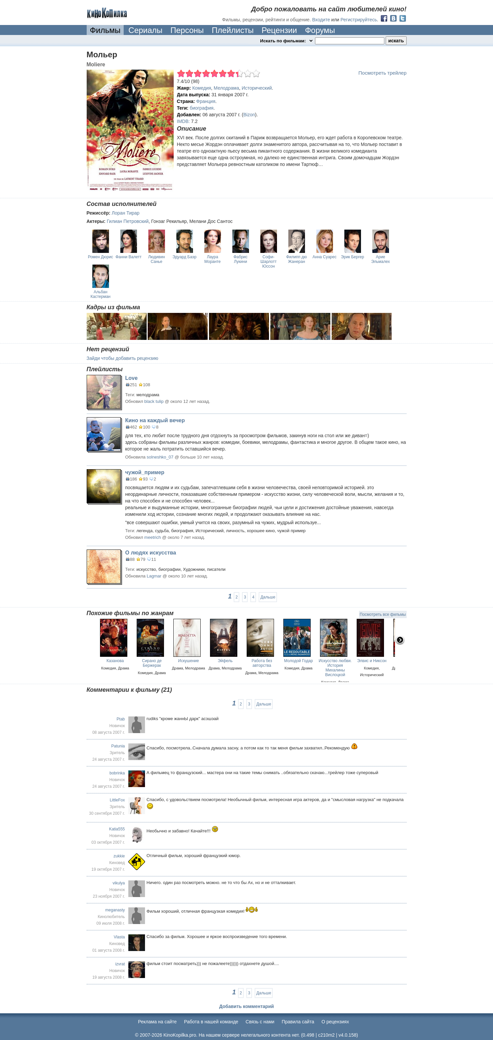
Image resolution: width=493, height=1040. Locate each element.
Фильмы (105, 30)
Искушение (188, 660)
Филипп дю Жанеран (296, 259)
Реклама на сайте (157, 1021)
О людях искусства (150, 552)
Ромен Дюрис (100, 257)
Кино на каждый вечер (155, 420)
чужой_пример (145, 472)
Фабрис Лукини (240, 259)
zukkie (119, 856)
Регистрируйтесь (359, 19)
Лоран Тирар (125, 213)
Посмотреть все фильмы (383, 614)
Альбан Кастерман (101, 294)
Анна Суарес (325, 257)
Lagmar (154, 575)
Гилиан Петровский (127, 221)
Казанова (115, 660)
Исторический (257, 88)
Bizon (249, 114)
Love (131, 378)
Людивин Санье (156, 259)
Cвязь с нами (260, 1021)
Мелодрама (226, 88)
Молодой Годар (298, 660)
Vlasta (119, 937)
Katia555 (117, 829)
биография (201, 108)
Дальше (267, 597)
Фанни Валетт (128, 257)
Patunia (118, 746)
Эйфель (225, 660)
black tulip (154, 401)
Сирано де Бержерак (152, 663)
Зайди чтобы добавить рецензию (122, 358)
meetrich (152, 537)
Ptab (121, 719)
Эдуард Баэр (185, 257)
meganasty (115, 910)
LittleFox (117, 800)
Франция (205, 101)
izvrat (120, 964)
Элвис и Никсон (372, 660)
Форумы (320, 30)
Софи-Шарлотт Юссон (268, 262)
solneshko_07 (160, 457)
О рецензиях (335, 1021)
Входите (321, 19)
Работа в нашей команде (211, 1021)
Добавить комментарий (246, 1006)
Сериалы (145, 30)
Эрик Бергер (352, 257)
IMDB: (183, 121)
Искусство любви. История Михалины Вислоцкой (335, 667)
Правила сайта (298, 1021)
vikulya (119, 883)
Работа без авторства (262, 663)
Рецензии (279, 30)
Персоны (187, 30)
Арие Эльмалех (380, 259)
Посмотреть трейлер (382, 73)
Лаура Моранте (212, 259)
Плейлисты (233, 30)
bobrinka (117, 773)
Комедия (201, 88)
